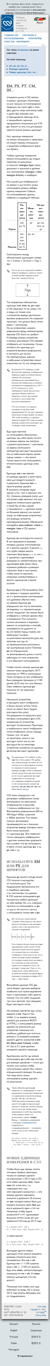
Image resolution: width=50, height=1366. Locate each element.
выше (25, 789)
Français (14, 1336)
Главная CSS (11, 35)
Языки (40, 22)
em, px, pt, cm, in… (19, 65)
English (13, 1330)
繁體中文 (36, 1343)
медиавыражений (29, 1122)
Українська (36, 1330)
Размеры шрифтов (18, 69)
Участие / (16, 41)
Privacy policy (41, 1315)
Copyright (34, 1309)
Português (14, 1349)
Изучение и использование (20, 37)
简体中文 (36, 1336)
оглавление (23, 49)
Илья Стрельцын (35, 13)
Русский (36, 1323)
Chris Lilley (41, 1306)
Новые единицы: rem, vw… (23, 72)
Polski (14, 1343)
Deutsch (14, 1323)
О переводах (25, 1356)
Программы (35, 38)
